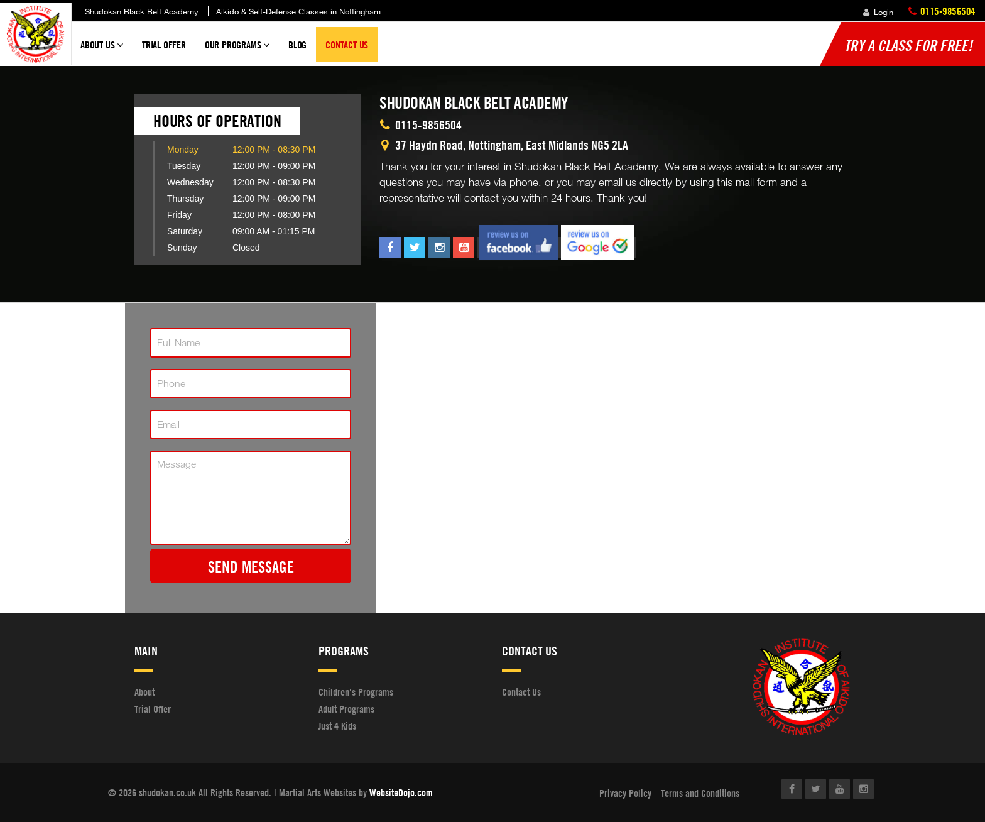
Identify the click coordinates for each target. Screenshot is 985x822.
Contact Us (346, 44)
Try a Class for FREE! (908, 45)
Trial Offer (164, 44)
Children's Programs (355, 692)
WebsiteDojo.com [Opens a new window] (401, 792)
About (144, 692)
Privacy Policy (625, 793)
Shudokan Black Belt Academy (142, 11)
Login (878, 12)
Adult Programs (346, 709)
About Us (101, 50)
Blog (297, 44)
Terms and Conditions (700, 793)
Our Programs (237, 50)
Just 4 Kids (337, 726)
